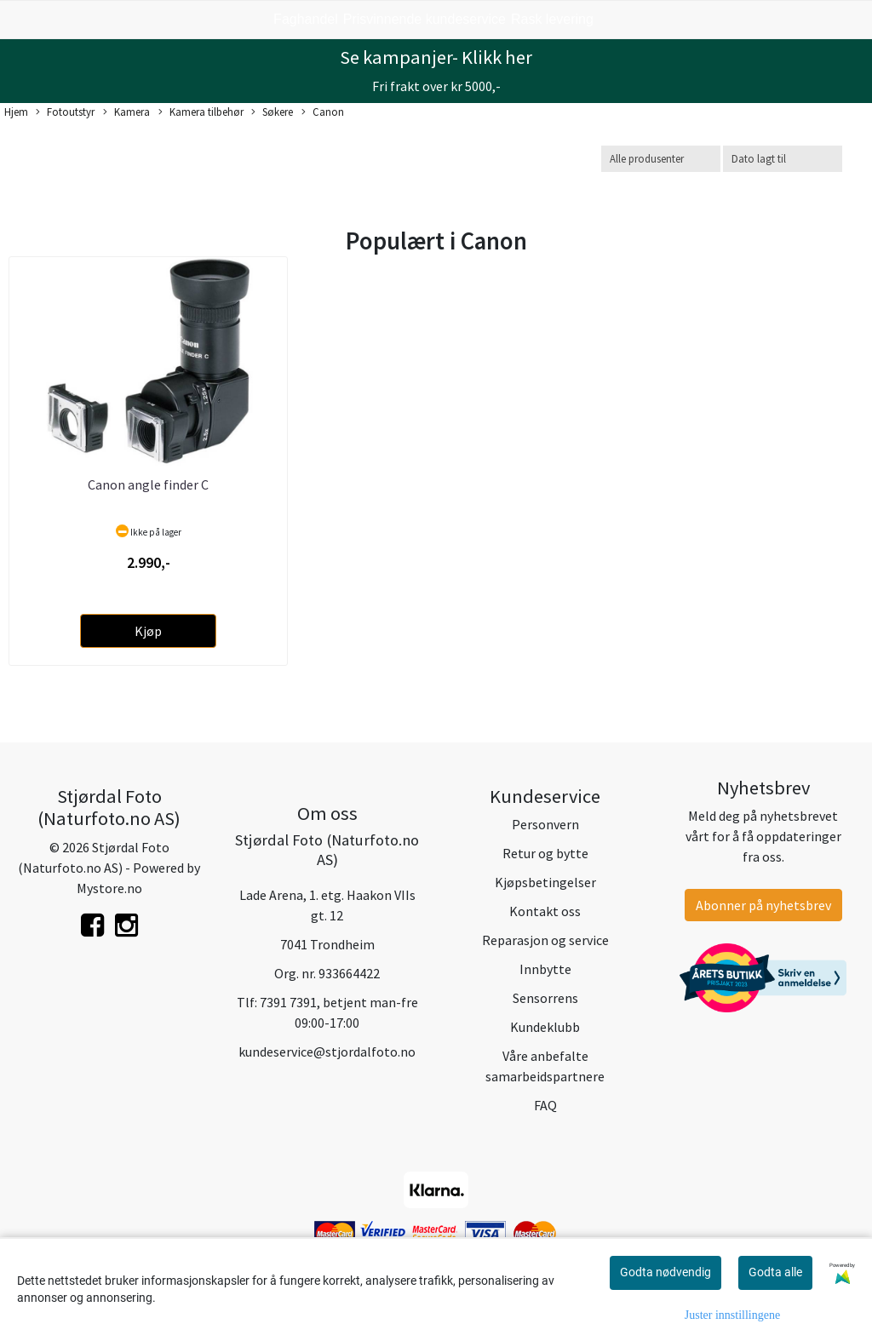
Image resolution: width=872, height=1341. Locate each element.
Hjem (16, 111)
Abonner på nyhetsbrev (763, 905)
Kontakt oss (545, 911)
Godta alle (775, 1272)
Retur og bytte (545, 853)
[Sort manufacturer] (660, 159)
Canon (322, 112)
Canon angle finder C (148, 484)
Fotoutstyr (65, 112)
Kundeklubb (545, 1026)
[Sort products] (782, 159)
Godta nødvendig (665, 1272)
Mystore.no (109, 888)
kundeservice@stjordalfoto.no (327, 1051)
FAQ (545, 1105)
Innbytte (545, 968)
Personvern (545, 824)
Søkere (272, 112)
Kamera (126, 112)
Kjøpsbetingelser (545, 882)
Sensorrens (545, 997)
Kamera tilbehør (201, 112)
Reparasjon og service (545, 939)
